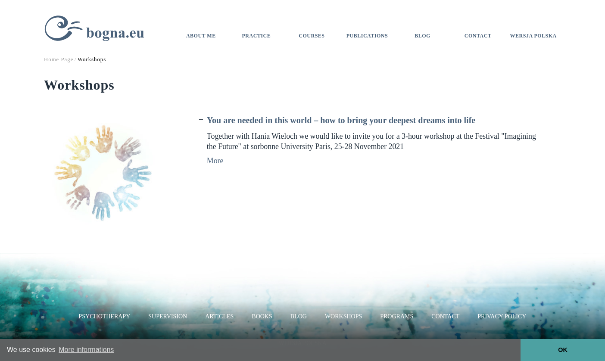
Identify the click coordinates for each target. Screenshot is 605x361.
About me (201, 36)
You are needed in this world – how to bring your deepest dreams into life (341, 120)
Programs (396, 316)
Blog (422, 36)
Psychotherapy (105, 316)
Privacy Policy (501, 316)
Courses (311, 36)
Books (262, 316)
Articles (219, 316)
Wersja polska (533, 36)
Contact (478, 36)
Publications (367, 36)
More (215, 160)
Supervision (167, 316)
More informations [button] (86, 349)
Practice (256, 36)
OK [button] (563, 349)
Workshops (343, 316)
